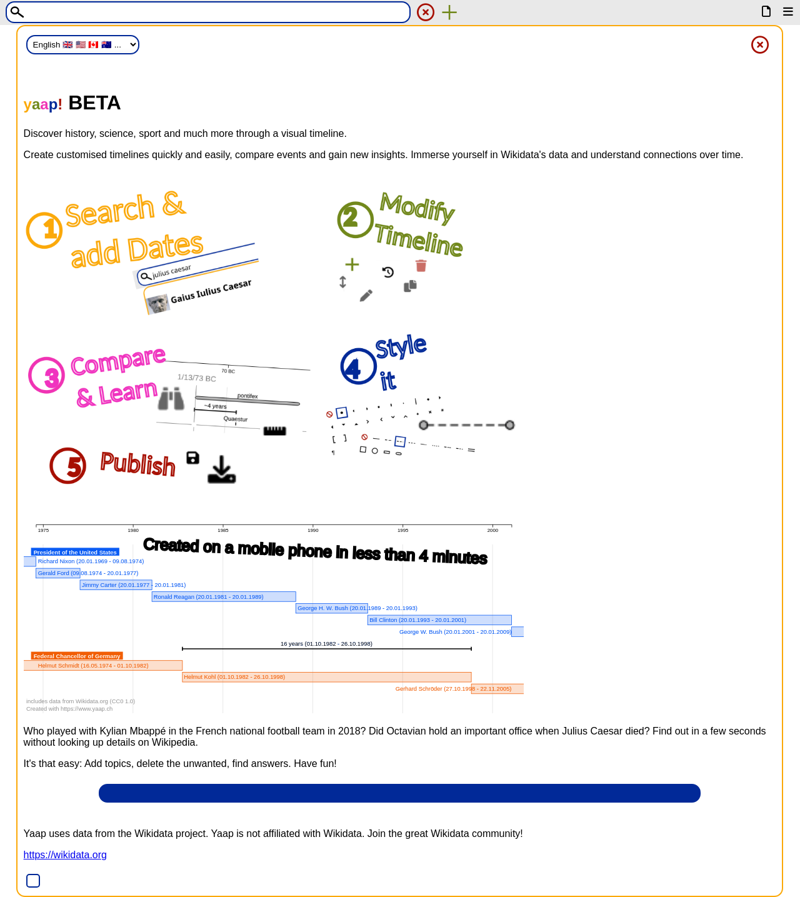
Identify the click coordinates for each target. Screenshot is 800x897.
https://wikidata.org (65, 854)
